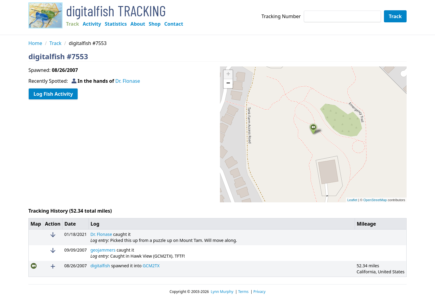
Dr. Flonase (127, 81)
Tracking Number (281, 16)
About (137, 24)
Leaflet (352, 200)
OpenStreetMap (375, 200)
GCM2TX (151, 265)
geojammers (102, 250)
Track (72, 24)
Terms (243, 291)
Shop (154, 24)
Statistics (116, 24)
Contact (173, 24)
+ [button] (228, 74)
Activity (92, 24)
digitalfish (100, 265)
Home (35, 43)
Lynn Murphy (222, 291)
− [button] (228, 83)
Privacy (259, 291)
